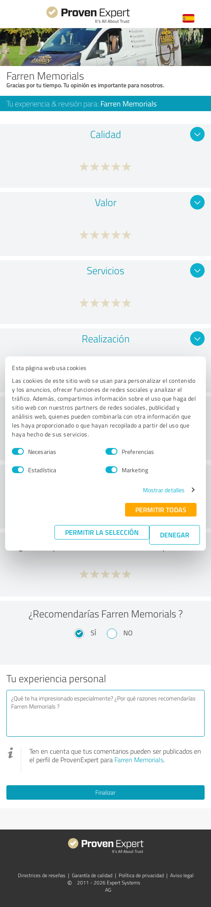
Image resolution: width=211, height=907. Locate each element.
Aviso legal (182, 875)
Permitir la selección (102, 532)
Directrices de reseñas (42, 875)
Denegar (174, 535)
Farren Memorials (138, 759)
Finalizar (105, 792)
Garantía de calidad (92, 875)
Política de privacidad (141, 875)
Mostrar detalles (164, 490)
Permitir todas (160, 509)
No (128, 632)
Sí (93, 632)
